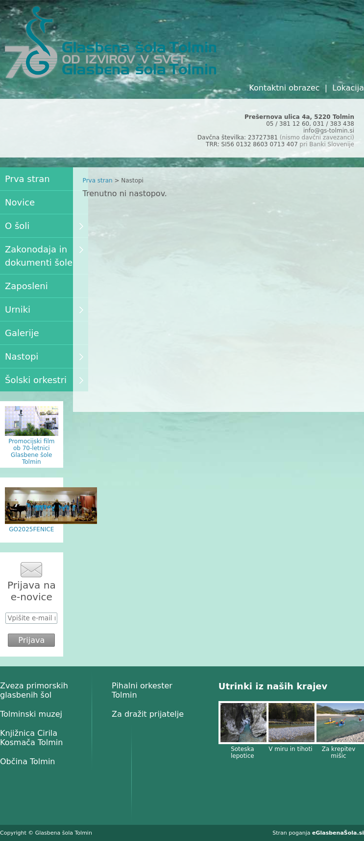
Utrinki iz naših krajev (272, 686)
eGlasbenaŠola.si (338, 833)
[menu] (44, 279)
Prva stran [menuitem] (27, 179)
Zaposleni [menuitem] (26, 286)
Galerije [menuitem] (22, 333)
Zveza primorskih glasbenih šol (34, 690)
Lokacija (348, 87)
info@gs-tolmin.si (328, 130)
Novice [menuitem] (20, 202)
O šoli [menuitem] (44, 226)
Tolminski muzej (31, 714)
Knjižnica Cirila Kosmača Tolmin (31, 737)
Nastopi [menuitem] (44, 356)
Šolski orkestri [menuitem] (44, 380)
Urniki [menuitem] (44, 309)
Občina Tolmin (27, 761)
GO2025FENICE (31, 529)
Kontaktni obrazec (284, 87)
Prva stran (98, 180)
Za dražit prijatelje (148, 714)
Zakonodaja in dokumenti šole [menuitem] (44, 256)
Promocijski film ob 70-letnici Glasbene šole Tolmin (31, 451)
